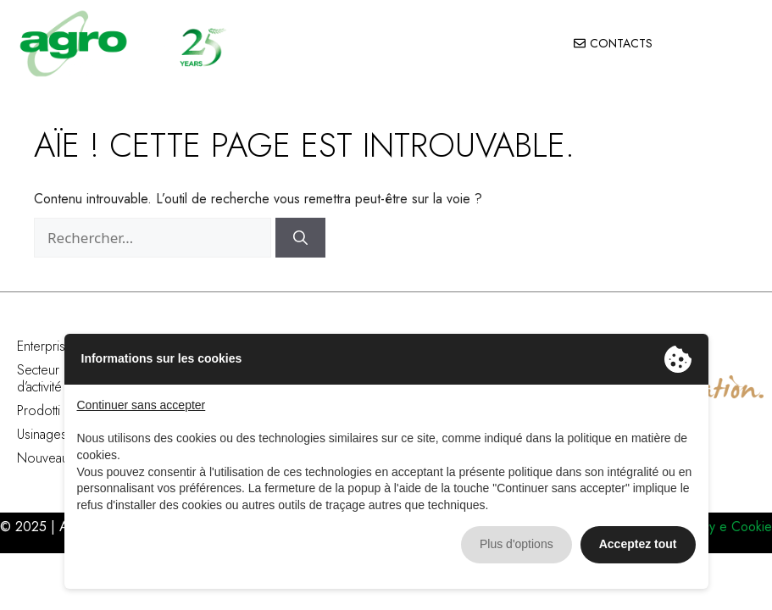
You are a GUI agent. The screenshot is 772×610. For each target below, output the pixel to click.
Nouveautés (51, 458)
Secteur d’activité (39, 378)
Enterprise (45, 346)
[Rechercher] (300, 238)
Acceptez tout (638, 544)
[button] (738, 43)
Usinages (42, 434)
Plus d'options (516, 544)
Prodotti (38, 410)
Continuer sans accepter (141, 405)
